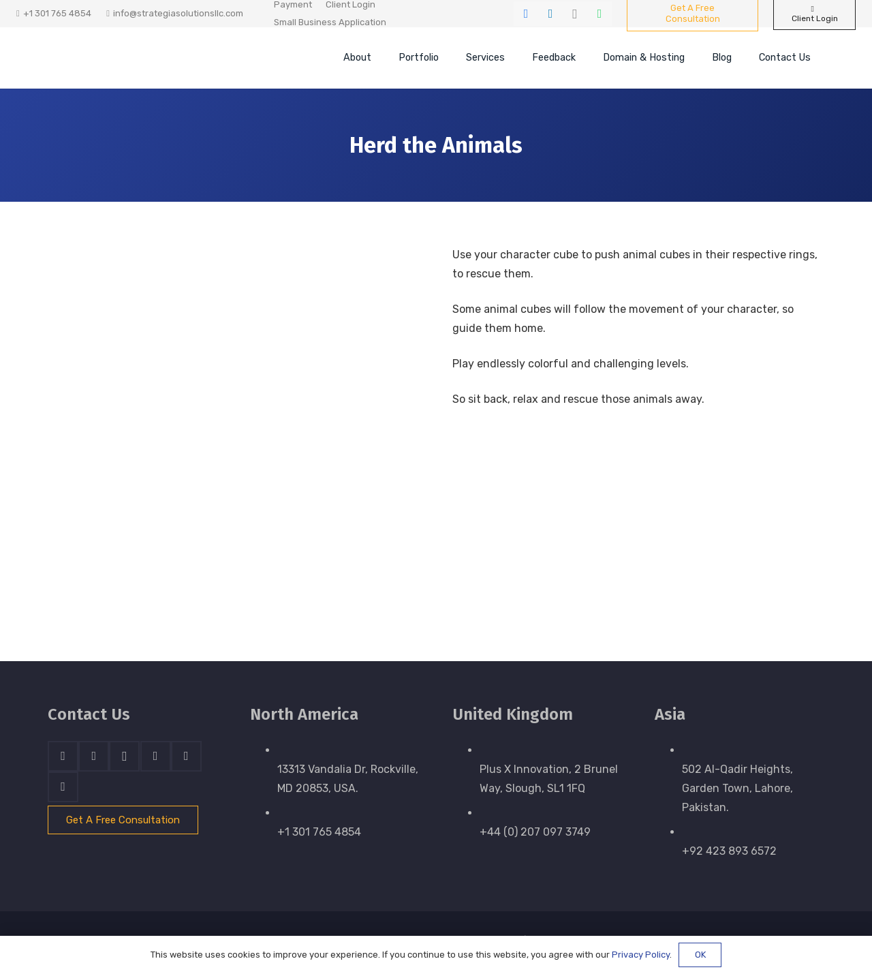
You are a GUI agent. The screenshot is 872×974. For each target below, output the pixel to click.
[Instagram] (575, 13)
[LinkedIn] (550, 13)
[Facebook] (526, 13)
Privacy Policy (641, 954)
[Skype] (155, 756)
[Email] (63, 787)
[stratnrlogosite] (140, 58)
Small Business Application (330, 22)
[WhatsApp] (599, 13)
